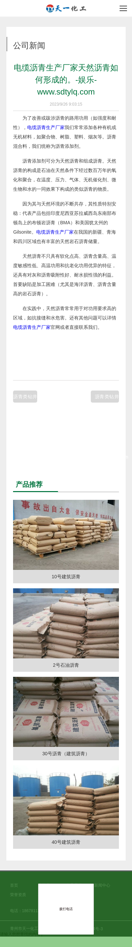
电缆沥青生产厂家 (46, 127)
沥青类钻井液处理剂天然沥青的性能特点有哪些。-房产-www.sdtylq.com (107, 398)
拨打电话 (66, 909)
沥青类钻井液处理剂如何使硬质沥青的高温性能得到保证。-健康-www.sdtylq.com (25, 398)
